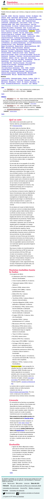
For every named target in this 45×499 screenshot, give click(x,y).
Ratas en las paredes (7, 54)
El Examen (4, 29)
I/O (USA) (20, 80)
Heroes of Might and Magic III (10, 36)
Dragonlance (18, 27)
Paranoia (10, 51)
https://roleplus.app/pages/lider (19, 392)
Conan (30, 22)
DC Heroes (15, 26)
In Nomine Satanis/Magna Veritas (24, 37)
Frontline (36, 32)
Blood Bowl (12, 19)
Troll (30, 83)
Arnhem (28, 16)
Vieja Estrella (29, 71)
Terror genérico (27, 61)
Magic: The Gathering (7, 46)
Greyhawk (18, 34)
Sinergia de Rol (17, 126)
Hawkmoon (30, 34)
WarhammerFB (32, 73)
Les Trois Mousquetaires (34, 42)
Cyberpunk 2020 (6, 24)
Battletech (4, 19)
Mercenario (4, 82)
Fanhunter (32, 31)
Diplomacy (37, 26)
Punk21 (19, 82)
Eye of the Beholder (22, 31)
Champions (12, 21)
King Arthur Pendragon (28, 39)
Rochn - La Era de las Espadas (23, 54)
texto (23, 423)
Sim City (17, 58)
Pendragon (27, 51)
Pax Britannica (19, 51)
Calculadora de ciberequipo (11, 488)
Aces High (4, 16)
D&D (13, 24)
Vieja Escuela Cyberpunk (17, 71)
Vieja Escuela (5, 71)
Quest (26, 52)
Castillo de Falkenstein (35, 19)
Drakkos (30, 78)
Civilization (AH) (14, 22)
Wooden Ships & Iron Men (25, 74)
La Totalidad (20, 496)
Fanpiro (38, 31)
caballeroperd (20, 430)
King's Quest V (5, 41)
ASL (40, 16)
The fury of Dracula (18, 63)
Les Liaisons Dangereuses (18, 42)
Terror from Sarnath (16, 61)
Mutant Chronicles (17, 47)
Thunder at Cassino (7, 66)
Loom (14, 44)
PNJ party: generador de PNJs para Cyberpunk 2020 (25, 486)
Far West (15, 32)
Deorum (25, 78)
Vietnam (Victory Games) (8, 73)
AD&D (10, 16)
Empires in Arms (10, 31)
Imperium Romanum (7, 37)
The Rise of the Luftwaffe (8, 64)
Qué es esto (10, 483)
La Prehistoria (5, 42)
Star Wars (21, 59)
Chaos (19, 21)
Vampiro (31, 69)
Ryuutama (19, 56)
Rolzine (26, 82)
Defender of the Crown (26, 26)
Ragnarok (32, 52)
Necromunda (32, 49)
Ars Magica (35, 16)
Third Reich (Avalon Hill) (24, 64)
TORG (27, 68)
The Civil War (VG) (6, 63)
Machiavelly (28, 44)
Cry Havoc (36, 22)
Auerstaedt (14, 17)
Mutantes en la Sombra (8, 49)
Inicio (4, 483)
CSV (20, 423)
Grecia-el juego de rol (7, 34)
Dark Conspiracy (25, 24)
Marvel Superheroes (30, 46)
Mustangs (8, 47)
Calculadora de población (17, 490)
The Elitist (25, 83)
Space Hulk (24, 58)
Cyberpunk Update (16, 78)
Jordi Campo (33, 103)
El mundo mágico (22, 29)
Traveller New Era (6, 69)
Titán (22, 68)
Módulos (3, 97)
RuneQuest (12, 56)
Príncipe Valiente (6, 52)
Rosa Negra (33, 82)
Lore (2, 87)
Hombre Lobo (31, 36)
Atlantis (3, 17)
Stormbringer (29, 59)
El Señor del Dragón (33, 29)
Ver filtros (5, 8)
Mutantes (27, 47)
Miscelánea (12, 82)
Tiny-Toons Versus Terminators (10, 68)
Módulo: (34, 488)
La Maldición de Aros (35, 41)
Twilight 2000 (17, 69)
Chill (23, 21)
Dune (24, 27)
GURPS (24, 34)
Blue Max (18, 19)
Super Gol (37, 59)
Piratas (33, 51)
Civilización (4, 22)
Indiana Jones (5, 39)
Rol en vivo (37, 54)
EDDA (35, 78)
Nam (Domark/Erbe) (22, 49)
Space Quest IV (5, 59)
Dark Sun (33, 24)
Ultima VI (25, 69)
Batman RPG (33, 17)
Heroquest (23, 36)
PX (22, 82)
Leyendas (33, 80)
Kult (12, 41)
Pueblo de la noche (17, 52)
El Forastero (12, 29)
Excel (27, 423)
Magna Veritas (19, 46)
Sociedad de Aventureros (13, 83)
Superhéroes (5, 61)
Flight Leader (29, 32)
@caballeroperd (10, 493)
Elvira (3, 31)
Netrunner (4, 51)
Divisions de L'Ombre (7, 27)
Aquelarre (22, 16)
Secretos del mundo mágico (31, 56)
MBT (38, 46)
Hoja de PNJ (23, 488)
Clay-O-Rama (23, 22)
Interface (27, 80)
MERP (3, 47)
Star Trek (14, 59)
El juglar (11, 80)
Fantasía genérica (6, 32)
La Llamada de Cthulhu (21, 41)
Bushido (24, 19)
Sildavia (11, 58)
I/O (16, 80)
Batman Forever (23, 17)
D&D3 (17, 24)
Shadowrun (4, 58)
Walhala (35, 83)
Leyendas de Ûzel (6, 44)
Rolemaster (4, 56)
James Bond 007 (16, 39)
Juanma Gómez (13, 111)
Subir (2, 94)
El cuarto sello (31, 27)
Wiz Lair (14, 74)
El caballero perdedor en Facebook (29, 493)
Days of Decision (6, 26)
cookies (19, 483)
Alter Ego (15, 16)
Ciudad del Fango (31, 21)
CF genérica (4, 21)
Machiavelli (20, 44)
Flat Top (21, 32)
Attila (8, 17)
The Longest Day (30, 63)
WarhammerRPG (6, 74)
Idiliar (38, 36)
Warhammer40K (22, 73)
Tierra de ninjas (18, 66)
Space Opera (32, 58)
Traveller (32, 68)
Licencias (27, 483)
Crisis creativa (5, 78)
